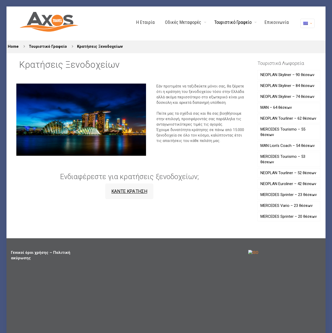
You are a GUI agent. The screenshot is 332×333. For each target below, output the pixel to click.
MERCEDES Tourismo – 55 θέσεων (282, 132)
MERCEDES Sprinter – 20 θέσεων (288, 216)
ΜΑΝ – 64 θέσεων (276, 107)
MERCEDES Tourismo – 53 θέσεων (282, 159)
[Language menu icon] (307, 23)
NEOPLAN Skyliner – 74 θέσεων (287, 96)
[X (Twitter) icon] (303, 313)
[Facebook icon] (298, 313)
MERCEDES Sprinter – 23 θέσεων (288, 194)
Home (13, 46)
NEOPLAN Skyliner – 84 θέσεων (287, 85)
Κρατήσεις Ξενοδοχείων (100, 46)
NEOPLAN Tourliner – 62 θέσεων (288, 118)
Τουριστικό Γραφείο (48, 46)
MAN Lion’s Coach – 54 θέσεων (287, 145)
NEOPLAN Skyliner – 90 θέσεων (287, 74)
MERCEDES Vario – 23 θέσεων (286, 205)
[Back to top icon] (315, 314)
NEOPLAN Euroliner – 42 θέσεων (288, 183)
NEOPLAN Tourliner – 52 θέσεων (288, 173)
